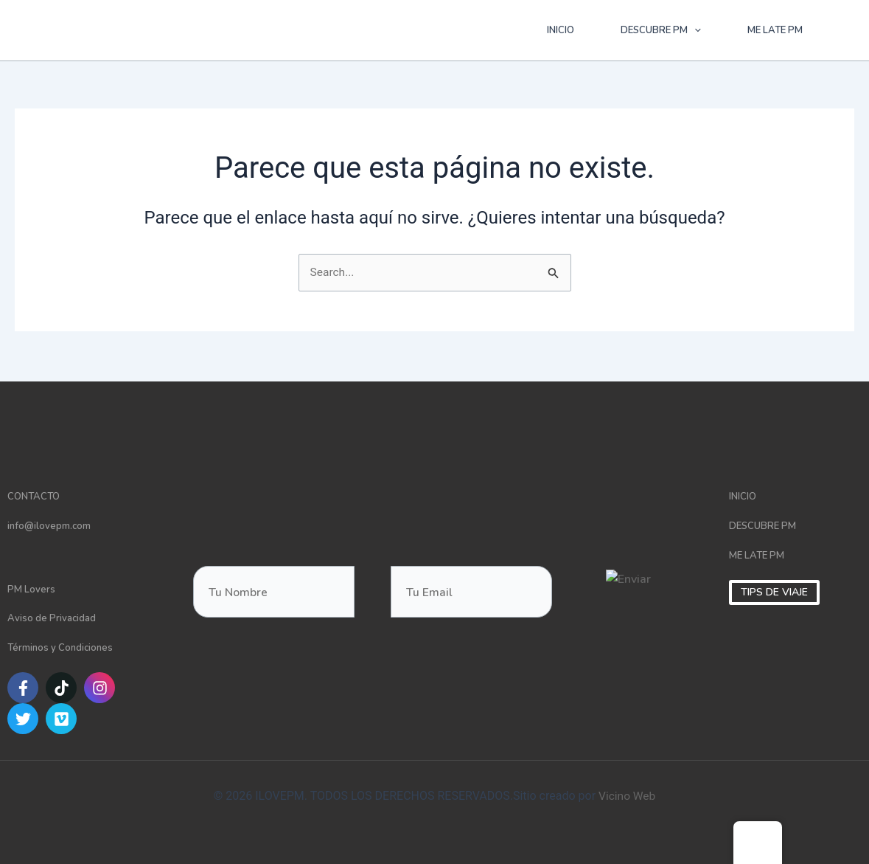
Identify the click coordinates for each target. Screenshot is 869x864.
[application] (694, 30)
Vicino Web (627, 796)
